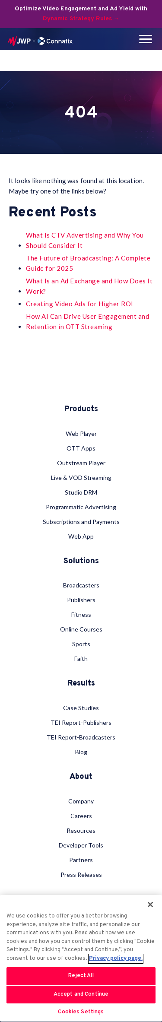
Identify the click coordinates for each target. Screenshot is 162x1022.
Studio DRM (81, 492)
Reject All (80, 975)
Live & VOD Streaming (81, 477)
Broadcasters (81, 585)
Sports (81, 643)
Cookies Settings (81, 1012)
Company (81, 801)
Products (81, 409)
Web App (81, 536)
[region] (81, 958)
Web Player (81, 433)
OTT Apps (81, 448)
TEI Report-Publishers (81, 722)
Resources (81, 830)
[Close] (150, 904)
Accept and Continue (81, 994)
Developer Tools (81, 845)
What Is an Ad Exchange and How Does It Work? (89, 286)
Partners (81, 859)
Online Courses (81, 629)
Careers (81, 815)
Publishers (81, 599)
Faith (81, 658)
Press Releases (81, 874)
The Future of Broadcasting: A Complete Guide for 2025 (88, 263)
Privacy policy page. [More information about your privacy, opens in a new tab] (116, 958)
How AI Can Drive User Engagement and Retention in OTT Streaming (87, 321)
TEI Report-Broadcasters (81, 737)
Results (81, 684)
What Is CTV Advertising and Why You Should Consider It (85, 240)
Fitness (81, 614)
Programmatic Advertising (81, 507)
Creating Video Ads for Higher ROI (79, 304)
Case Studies (81, 707)
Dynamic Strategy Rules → (81, 18)
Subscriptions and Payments (81, 521)
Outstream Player (81, 463)
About (81, 777)
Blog (81, 751)
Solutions (81, 561)
